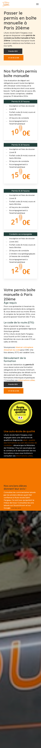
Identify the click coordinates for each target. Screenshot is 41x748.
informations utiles (26, 380)
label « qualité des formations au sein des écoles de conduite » (20, 442)
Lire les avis (16, 508)
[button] (37, 4)
